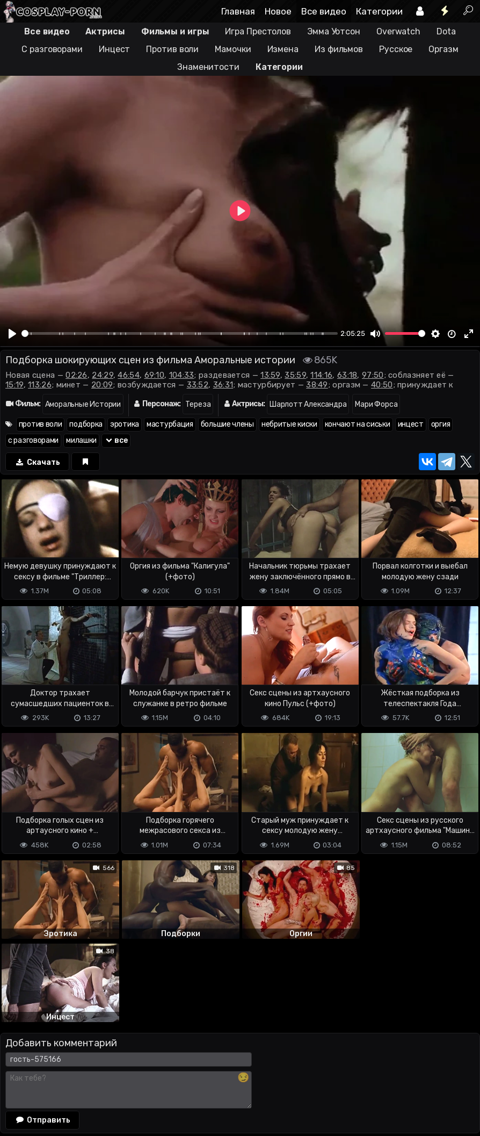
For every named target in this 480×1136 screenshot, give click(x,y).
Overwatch (398, 31)
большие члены (227, 424)
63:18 (347, 375)
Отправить (42, 1036)
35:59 (295, 375)
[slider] (179, 333)
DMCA (17, 1079)
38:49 (317, 385)
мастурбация (170, 424)
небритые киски (289, 424)
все (116, 440)
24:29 (102, 375)
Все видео (323, 11)
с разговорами (33, 440)
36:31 (223, 385)
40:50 (382, 385)
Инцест (114, 49)
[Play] (12, 333)
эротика (124, 424)
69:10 (154, 375)
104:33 (181, 375)
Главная (238, 11)
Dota (446, 31)
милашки (81, 440)
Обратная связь (112, 1079)
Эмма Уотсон (333, 31)
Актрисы (105, 31)
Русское (395, 49)
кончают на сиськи (357, 424)
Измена (283, 49)
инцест (411, 424)
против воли (40, 424)
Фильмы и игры (175, 31)
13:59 (270, 375)
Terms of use (55, 1079)
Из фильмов (339, 49)
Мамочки (233, 49)
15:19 (14, 385)
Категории (379, 11)
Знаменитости (208, 67)
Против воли (172, 49)
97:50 (373, 375)
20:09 (102, 385)
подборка (86, 424)
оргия (440, 424)
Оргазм (443, 49)
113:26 (40, 385)
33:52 (198, 385)
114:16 (321, 375)
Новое (278, 11)
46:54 (129, 375)
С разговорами (52, 49)
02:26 (77, 375)
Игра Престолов (258, 31)
